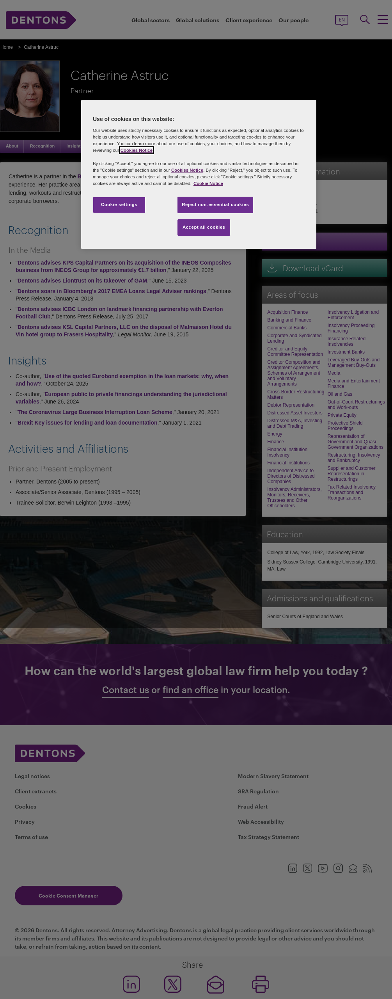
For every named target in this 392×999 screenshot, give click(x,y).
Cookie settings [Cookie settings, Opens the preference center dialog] (119, 204)
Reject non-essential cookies (215, 204)
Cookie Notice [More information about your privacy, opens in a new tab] (208, 183)
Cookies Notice (137, 150)
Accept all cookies (204, 227)
